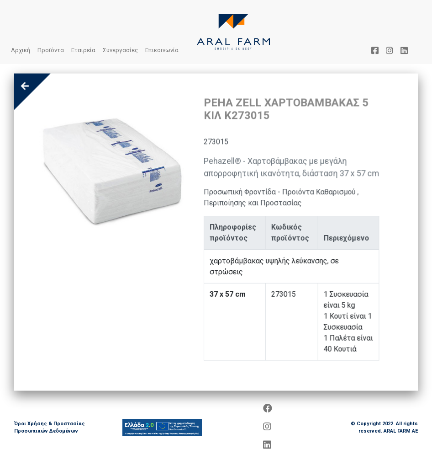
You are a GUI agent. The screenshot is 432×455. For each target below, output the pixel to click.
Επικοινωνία (162, 50)
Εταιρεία (83, 50)
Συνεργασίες (120, 50)
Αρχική (20, 50)
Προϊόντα (50, 50)
